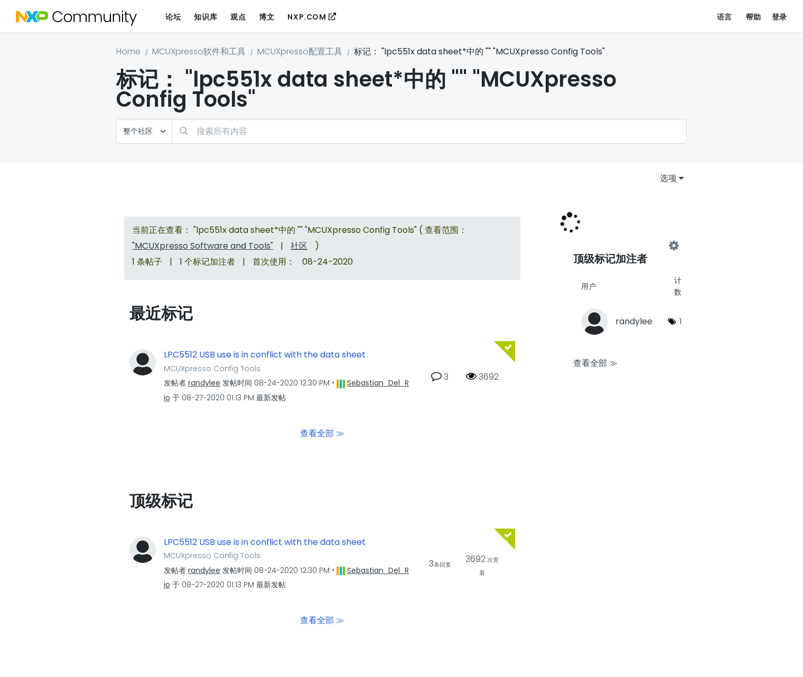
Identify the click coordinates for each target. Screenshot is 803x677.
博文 (266, 17)
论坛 (173, 17)
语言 (724, 17)
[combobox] (429, 131)
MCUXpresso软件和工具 (199, 51)
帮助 (753, 17)
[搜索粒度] (144, 131)
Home (128, 51)
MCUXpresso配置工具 (299, 51)
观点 (238, 17)
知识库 (205, 17)
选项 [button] (668, 178)
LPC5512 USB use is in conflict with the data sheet (265, 355)
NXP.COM (306, 17)
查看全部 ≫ (322, 433)
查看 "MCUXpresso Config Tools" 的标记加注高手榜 (623, 246)
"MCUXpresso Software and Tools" (202, 246)
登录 (779, 17)
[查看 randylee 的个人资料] (204, 383)
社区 (299, 246)
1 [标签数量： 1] (680, 321)
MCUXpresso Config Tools (212, 368)
